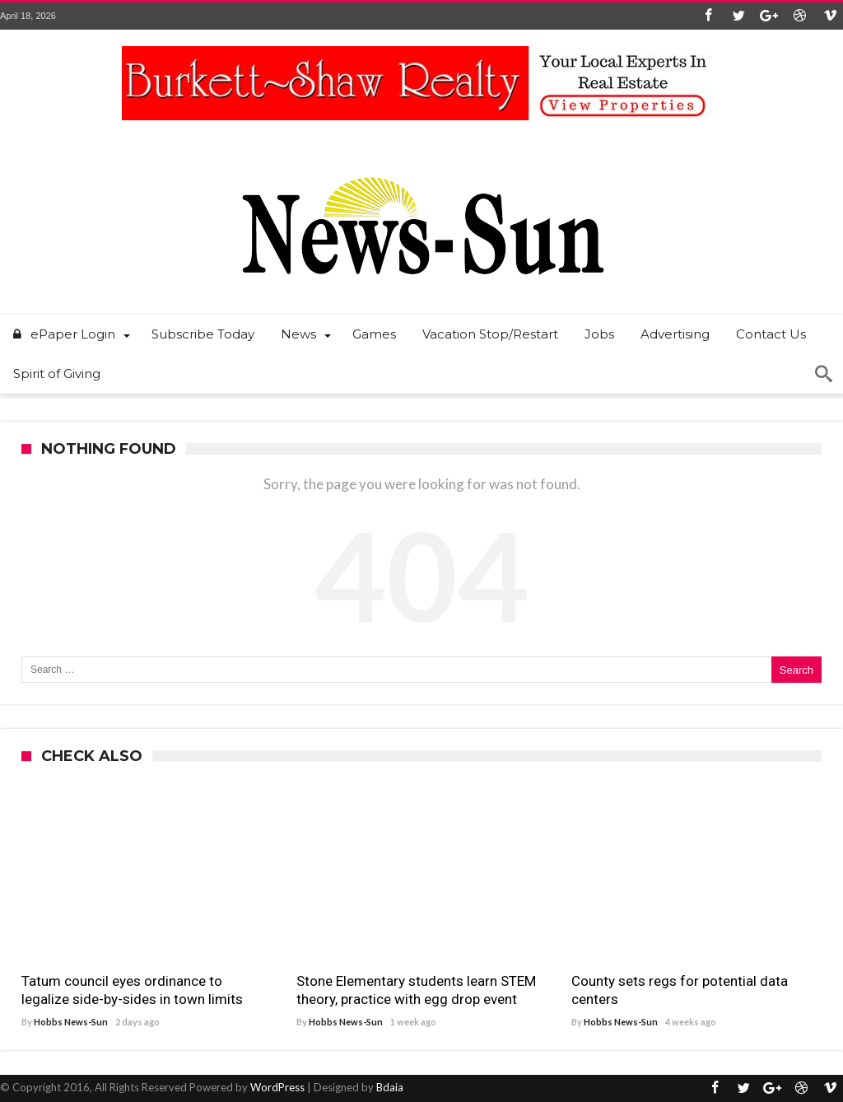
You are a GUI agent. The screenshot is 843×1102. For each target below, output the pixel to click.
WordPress (277, 1087)
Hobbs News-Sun (71, 1021)
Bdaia (389, 1087)
